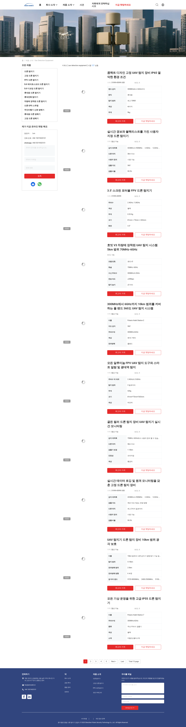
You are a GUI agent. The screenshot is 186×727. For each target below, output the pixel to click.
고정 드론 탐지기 (31, 76)
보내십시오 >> (129, 708)
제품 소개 (29, 60)
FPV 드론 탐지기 (31, 80)
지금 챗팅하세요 (148, 121)
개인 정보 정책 (100, 719)
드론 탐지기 (29, 71)
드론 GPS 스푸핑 (31, 106)
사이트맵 (84, 719)
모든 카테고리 (97, 692)
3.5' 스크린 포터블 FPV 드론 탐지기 (129, 190)
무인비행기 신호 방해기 (34, 110)
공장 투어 (68, 683)
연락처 (67, 692)
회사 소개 (68, 678)
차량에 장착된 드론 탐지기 (35, 101)
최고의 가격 (120, 121)
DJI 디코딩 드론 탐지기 (34, 88)
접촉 (40, 176)
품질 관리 (68, 687)
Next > (113, 661)
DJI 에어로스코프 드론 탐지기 (36, 84)
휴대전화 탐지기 (31, 97)
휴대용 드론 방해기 (32, 114)
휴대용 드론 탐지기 (32, 93)
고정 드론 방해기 (31, 118)
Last (122, 661)
